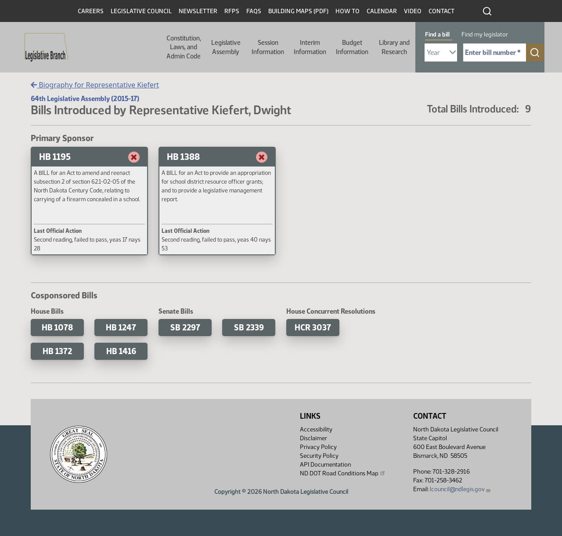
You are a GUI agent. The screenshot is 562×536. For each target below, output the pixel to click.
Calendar (382, 11)
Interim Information (310, 47)
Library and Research (394, 47)
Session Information (268, 47)
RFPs (231, 11)
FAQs (253, 11)
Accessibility (316, 429)
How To (347, 11)
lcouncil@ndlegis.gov (460, 489)
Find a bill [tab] (437, 34)
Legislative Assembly (226, 47)
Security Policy (319, 456)
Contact (441, 11)
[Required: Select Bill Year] (441, 52)
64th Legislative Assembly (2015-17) (85, 98)
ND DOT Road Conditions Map (343, 473)
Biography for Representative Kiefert (95, 85)
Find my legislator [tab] (484, 34)
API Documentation (325, 464)
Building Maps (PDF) (298, 11)
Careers (91, 11)
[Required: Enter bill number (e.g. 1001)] (494, 52)
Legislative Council (141, 11)
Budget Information (352, 47)
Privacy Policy (318, 447)
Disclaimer (313, 438)
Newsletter (198, 11)
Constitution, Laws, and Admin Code (183, 47)
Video (413, 11)
